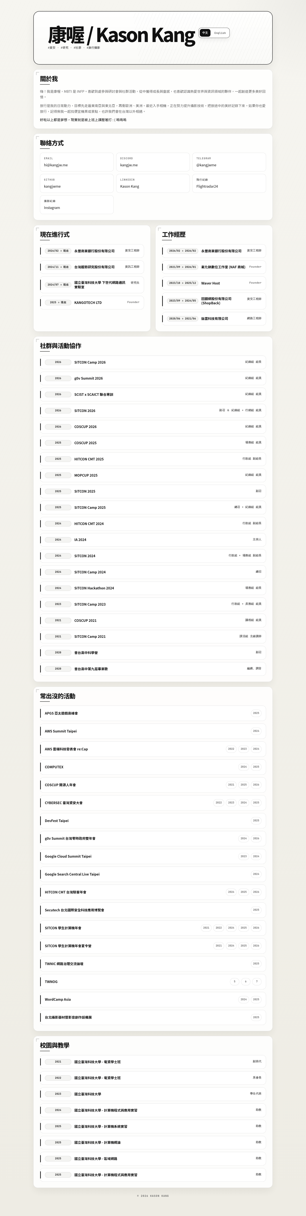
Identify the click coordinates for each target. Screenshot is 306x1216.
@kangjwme (206, 164)
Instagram (52, 207)
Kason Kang (129, 186)
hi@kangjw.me (56, 164)
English (220, 33)
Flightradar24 (207, 186)
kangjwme (52, 186)
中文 (205, 33)
